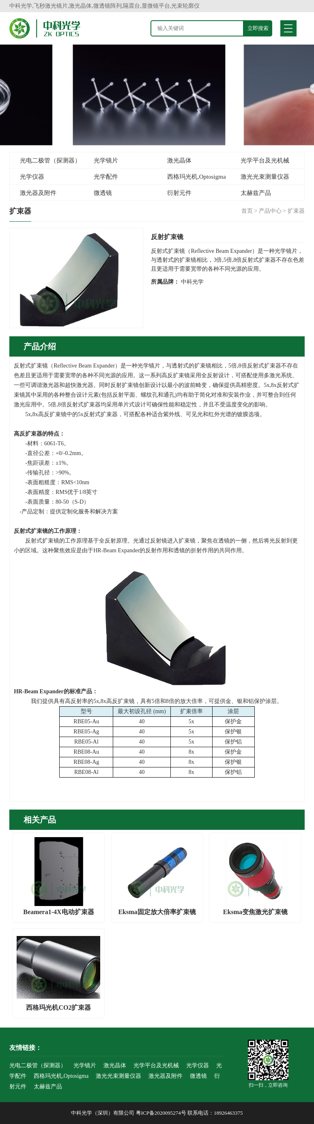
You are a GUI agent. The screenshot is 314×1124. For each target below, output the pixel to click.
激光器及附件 (38, 193)
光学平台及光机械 (265, 160)
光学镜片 (106, 160)
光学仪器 (32, 176)
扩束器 (296, 211)
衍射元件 (179, 193)
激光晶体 (179, 160)
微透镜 (103, 193)
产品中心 (270, 211)
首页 (247, 211)
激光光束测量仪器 (265, 176)
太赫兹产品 (256, 193)
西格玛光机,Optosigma (196, 176)
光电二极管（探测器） (50, 160)
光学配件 (106, 176)
